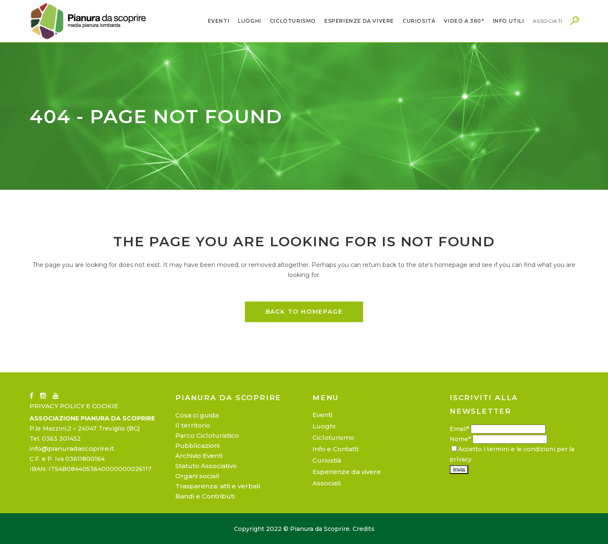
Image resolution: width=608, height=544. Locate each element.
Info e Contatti (335, 449)
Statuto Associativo (206, 466)
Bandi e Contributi (205, 496)
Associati (326, 483)
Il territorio (192, 425)
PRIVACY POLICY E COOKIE (74, 406)
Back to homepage (304, 311)
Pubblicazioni (197, 446)
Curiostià (326, 460)
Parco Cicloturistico (207, 435)
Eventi (322, 415)
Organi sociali (197, 476)
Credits (364, 529)
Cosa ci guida (197, 415)
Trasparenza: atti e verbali (217, 486)
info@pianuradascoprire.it (72, 448)
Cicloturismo (333, 438)
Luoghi (323, 426)
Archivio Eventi (199, 456)
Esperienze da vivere (346, 472)
